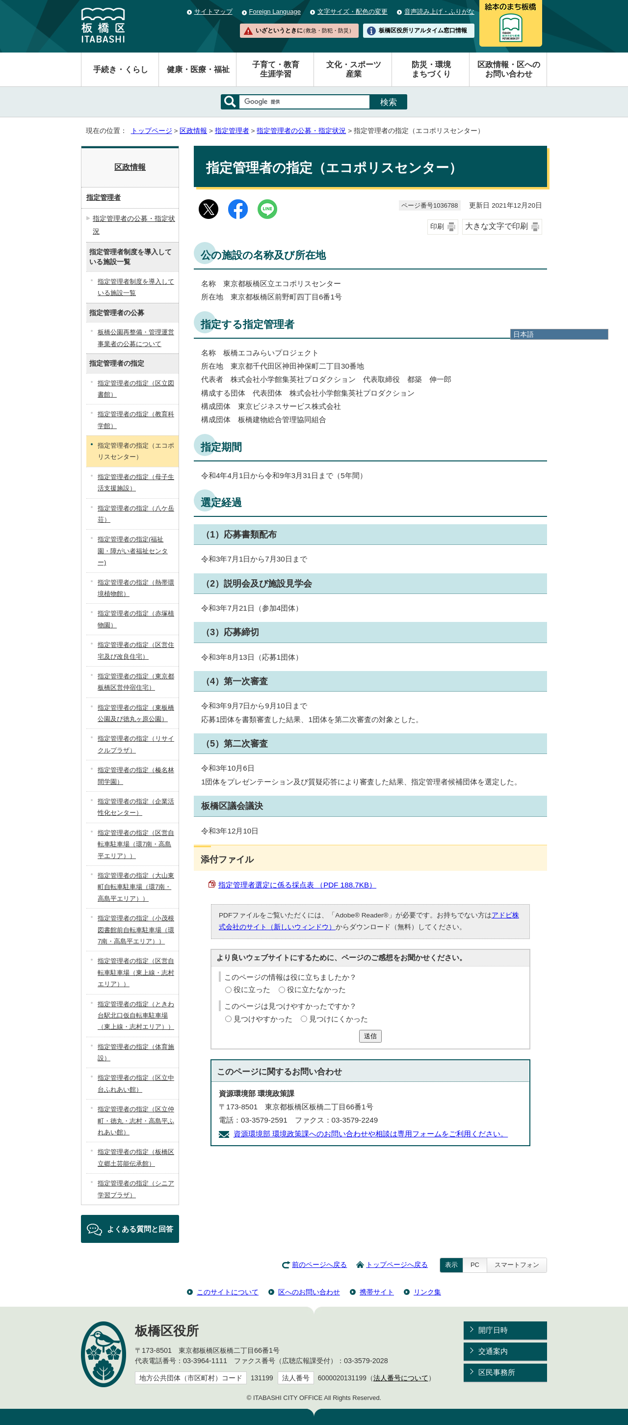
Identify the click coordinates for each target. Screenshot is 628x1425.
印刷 (437, 226)
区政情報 (193, 130)
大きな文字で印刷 (496, 226)
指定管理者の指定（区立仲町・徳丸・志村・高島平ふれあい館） (136, 1120)
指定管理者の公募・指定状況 (301, 130)
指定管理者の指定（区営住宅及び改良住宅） (136, 650)
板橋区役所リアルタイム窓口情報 (423, 30)
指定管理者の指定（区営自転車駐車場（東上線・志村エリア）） (136, 972)
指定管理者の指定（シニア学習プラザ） (136, 1189)
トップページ (151, 130)
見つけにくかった (338, 1019)
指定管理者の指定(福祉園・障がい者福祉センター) (133, 551)
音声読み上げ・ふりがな (439, 11)
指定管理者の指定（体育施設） (136, 1052)
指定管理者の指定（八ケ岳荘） (136, 514)
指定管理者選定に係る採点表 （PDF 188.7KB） (297, 885)
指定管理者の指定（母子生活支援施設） (136, 482)
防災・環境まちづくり (431, 69)
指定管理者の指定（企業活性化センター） (136, 807)
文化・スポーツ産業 (353, 69)
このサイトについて (228, 1292)
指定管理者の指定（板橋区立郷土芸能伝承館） (136, 1157)
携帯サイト (377, 1292)
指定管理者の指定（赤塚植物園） (136, 619)
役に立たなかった (316, 989)
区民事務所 (496, 1372)
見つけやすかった (263, 1019)
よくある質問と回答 (140, 1229)
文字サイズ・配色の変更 (352, 11)
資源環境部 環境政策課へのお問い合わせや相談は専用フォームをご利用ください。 (371, 1133)
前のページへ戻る (319, 1264)
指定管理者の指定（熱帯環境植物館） (136, 588)
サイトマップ (213, 11)
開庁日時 (493, 1330)
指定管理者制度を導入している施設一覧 (136, 287)
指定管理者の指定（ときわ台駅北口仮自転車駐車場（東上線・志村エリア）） (136, 1015)
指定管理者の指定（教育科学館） (136, 419)
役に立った (252, 989)
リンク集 (427, 1292)
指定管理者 (232, 130)
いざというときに (305, 30)
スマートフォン (517, 1264)
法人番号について (400, 1378)
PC (475, 1264)
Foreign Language (275, 11)
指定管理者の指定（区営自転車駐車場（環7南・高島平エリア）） (136, 844)
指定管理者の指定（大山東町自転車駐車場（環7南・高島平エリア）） (136, 887)
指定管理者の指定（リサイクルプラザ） (136, 744)
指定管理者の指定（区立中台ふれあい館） (136, 1083)
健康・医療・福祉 (198, 69)
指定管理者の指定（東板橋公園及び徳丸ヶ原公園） (136, 713)
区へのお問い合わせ (309, 1292)
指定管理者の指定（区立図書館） (136, 388)
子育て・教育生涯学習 (275, 69)
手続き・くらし (120, 69)
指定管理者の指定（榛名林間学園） (136, 775)
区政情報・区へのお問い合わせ (508, 69)
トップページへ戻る (397, 1264)
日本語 (523, 334)
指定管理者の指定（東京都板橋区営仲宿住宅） (136, 681)
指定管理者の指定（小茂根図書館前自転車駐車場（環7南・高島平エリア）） (136, 929)
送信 (370, 1036)
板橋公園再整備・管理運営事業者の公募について (136, 337)
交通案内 (493, 1351)
